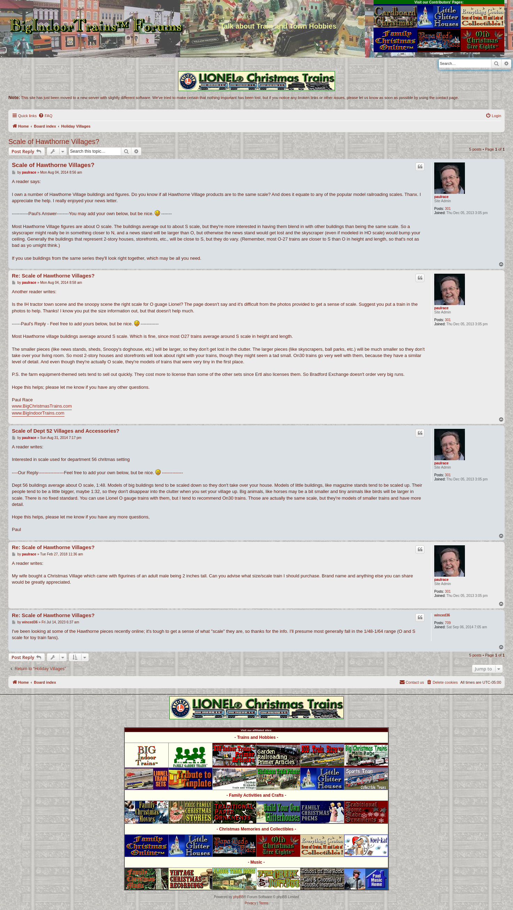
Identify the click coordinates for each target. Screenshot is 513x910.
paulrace (441, 197)
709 (448, 623)
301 (448, 209)
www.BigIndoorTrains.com (38, 413)
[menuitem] (45, 116)
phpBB (238, 897)
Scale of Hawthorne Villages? (53, 141)
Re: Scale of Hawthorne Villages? (53, 276)
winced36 (442, 615)
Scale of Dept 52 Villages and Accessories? (65, 431)
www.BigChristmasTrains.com (42, 406)
